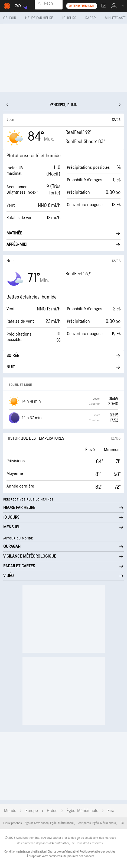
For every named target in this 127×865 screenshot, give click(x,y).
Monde (10, 810)
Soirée (63, 355)
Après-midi (63, 244)
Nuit (63, 367)
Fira (111, 810)
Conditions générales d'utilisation (25, 851)
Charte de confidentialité (63, 851)
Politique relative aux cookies (98, 851)
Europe (31, 810)
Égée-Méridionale (82, 810)
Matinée (63, 233)
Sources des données (81, 856)
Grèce (52, 810)
